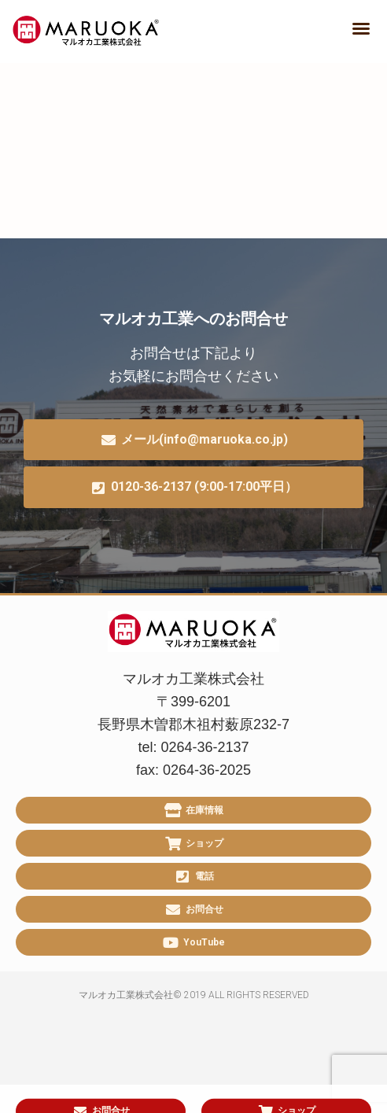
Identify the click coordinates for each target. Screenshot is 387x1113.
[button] (361, 28)
